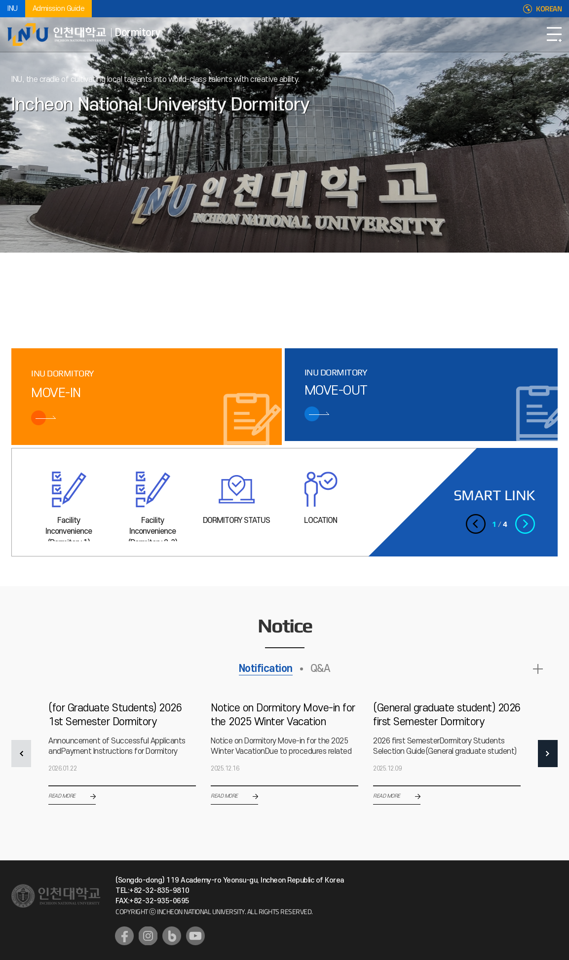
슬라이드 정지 (157, 284)
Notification (266, 668)
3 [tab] (93, 285)
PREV (21, 753)
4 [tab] (118, 285)
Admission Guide (59, 8)
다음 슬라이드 (168, 284)
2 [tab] (68, 285)
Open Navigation (554, 34)
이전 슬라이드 (146, 284)
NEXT (548, 753)
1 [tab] (44, 285)
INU (12, 8)
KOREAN (549, 8)
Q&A (320, 668)
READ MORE (538, 669)
